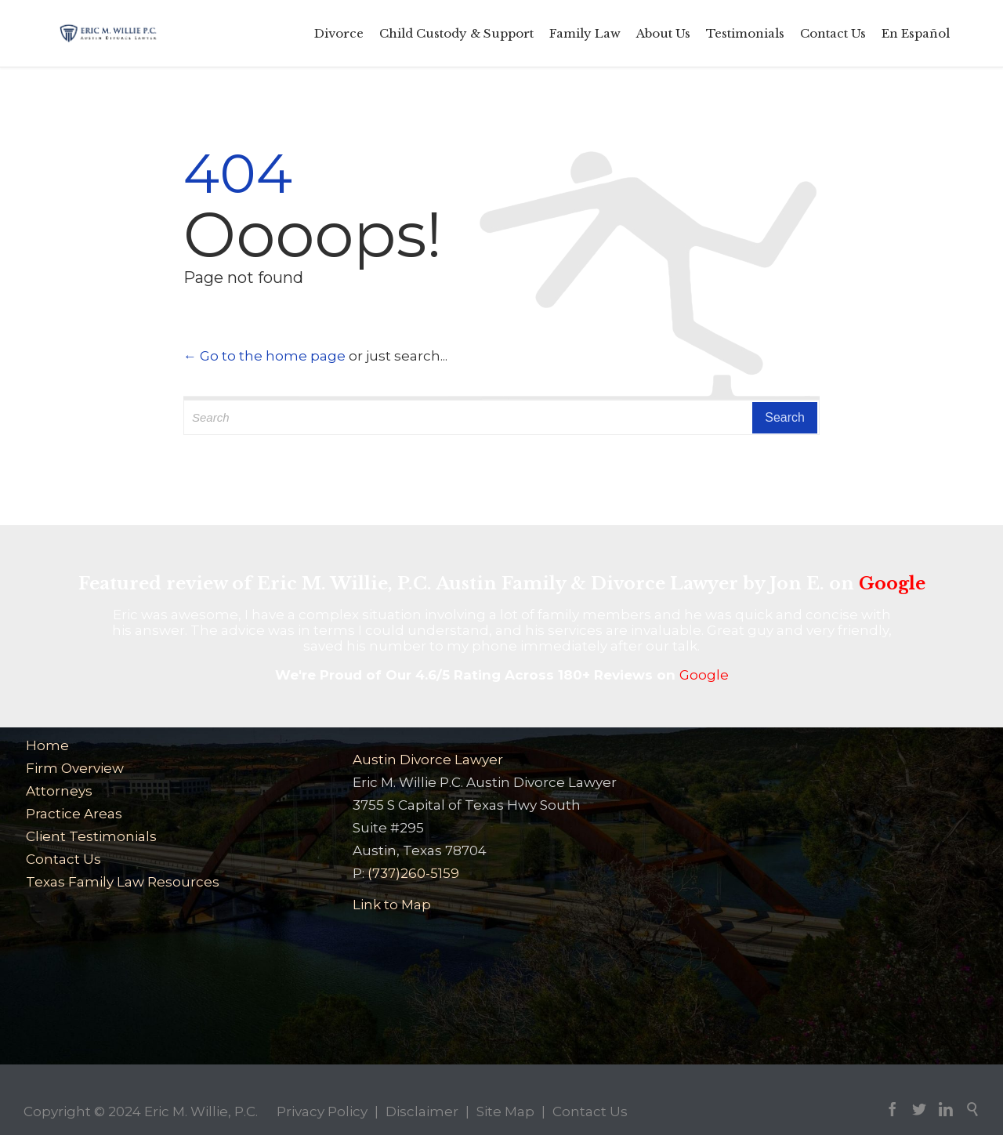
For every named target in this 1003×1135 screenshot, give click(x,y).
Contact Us (63, 859)
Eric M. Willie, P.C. (201, 1111)
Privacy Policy (322, 1111)
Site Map (505, 1111)
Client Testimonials (91, 836)
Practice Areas (74, 813)
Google (892, 583)
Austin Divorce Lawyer (428, 759)
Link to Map (392, 904)
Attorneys (59, 791)
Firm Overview (75, 768)
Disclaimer (422, 1111)
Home (47, 745)
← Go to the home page (264, 356)
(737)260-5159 (413, 873)
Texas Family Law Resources (122, 882)
